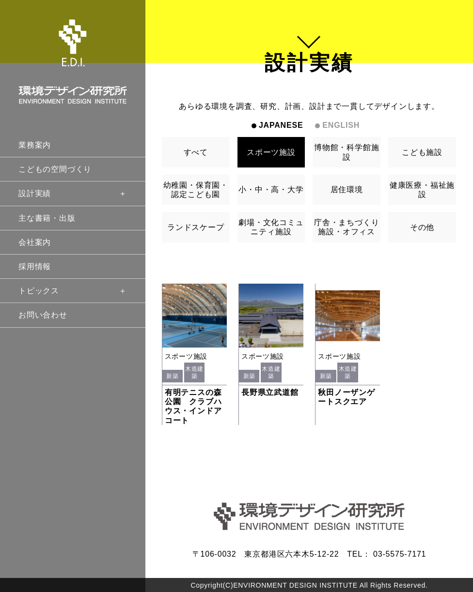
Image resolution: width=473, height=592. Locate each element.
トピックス (72, 290)
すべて (196, 152)
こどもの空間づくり (55, 169)
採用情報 (34, 266)
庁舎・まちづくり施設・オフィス (346, 227)
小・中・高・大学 (270, 189)
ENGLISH (341, 125)
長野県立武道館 (270, 392)
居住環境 (347, 189)
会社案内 (34, 242)
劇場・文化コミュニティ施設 (270, 227)
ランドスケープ (195, 227)
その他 (422, 227)
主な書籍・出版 (47, 218)
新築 (172, 376)
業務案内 (34, 145)
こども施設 (422, 152)
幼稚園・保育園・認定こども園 (195, 189)
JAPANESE (281, 125)
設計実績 (72, 193)
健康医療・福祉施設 (422, 189)
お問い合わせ (42, 315)
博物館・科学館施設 (346, 152)
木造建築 (194, 372)
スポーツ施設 (271, 152)
